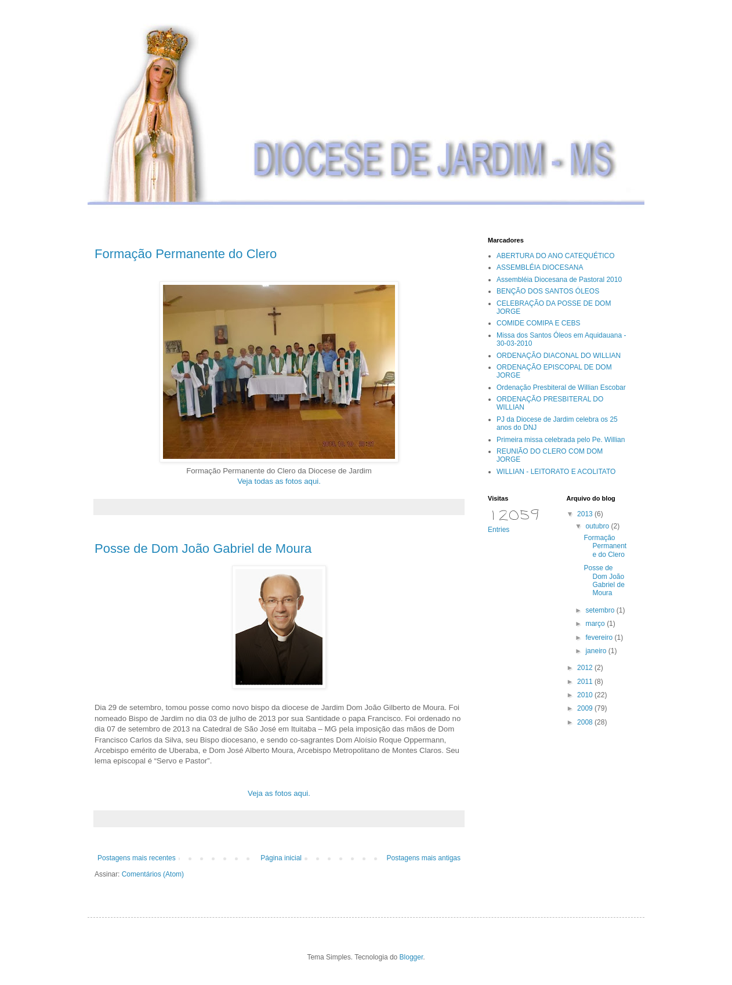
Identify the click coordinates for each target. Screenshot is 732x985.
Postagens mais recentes (136, 858)
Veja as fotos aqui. (279, 793)
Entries (498, 530)
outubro (598, 526)
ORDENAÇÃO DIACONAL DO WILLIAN (559, 356)
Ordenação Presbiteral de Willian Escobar (561, 387)
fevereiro (599, 637)
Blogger (411, 957)
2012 (586, 668)
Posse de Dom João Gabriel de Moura (203, 548)
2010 (586, 695)
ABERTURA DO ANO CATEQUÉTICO (556, 256)
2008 (586, 722)
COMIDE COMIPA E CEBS (538, 323)
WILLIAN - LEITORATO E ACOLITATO (556, 472)
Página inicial (281, 858)
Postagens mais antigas (424, 858)
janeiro (596, 651)
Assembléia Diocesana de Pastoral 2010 (559, 280)
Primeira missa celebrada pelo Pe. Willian (561, 440)
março (596, 624)
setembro (600, 610)
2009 (586, 708)
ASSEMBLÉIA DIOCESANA (540, 267)
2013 (586, 514)
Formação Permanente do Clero (186, 254)
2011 (586, 682)
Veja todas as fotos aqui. (279, 481)
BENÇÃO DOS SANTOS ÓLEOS (548, 291)
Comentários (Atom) (153, 874)
